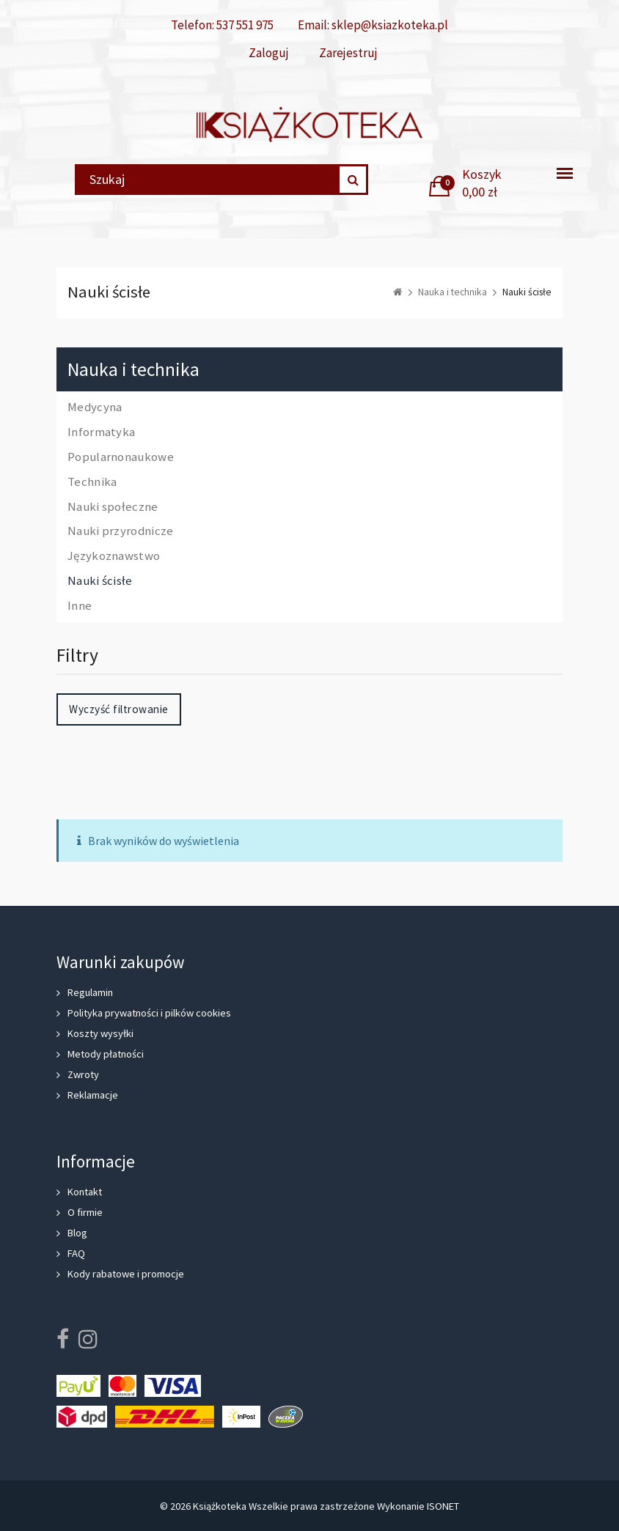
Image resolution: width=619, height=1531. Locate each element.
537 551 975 (245, 25)
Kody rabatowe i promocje (125, 1273)
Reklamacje (92, 1095)
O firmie (85, 1212)
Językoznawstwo (113, 556)
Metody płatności (105, 1053)
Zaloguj (269, 53)
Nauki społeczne (112, 507)
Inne (79, 606)
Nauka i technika (133, 369)
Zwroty (83, 1074)
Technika (92, 482)
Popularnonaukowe (120, 457)
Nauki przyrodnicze (120, 531)
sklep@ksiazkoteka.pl (390, 25)
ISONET (443, 1506)
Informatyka (101, 432)
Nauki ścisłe (100, 581)
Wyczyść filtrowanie (119, 709)
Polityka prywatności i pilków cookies (149, 1012)
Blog (77, 1232)
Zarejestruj (348, 53)
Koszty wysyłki (100, 1033)
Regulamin (90, 992)
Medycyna (94, 407)
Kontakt (84, 1191)
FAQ (76, 1253)
